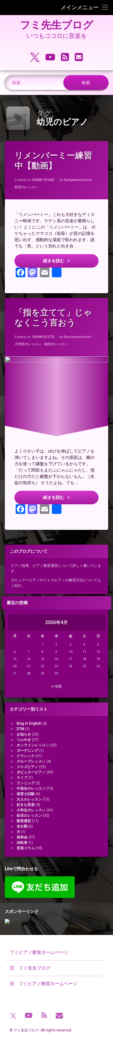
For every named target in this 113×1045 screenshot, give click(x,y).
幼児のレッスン (26, 187)
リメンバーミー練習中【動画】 (53, 160)
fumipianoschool (78, 180)
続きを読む (71, 261)
